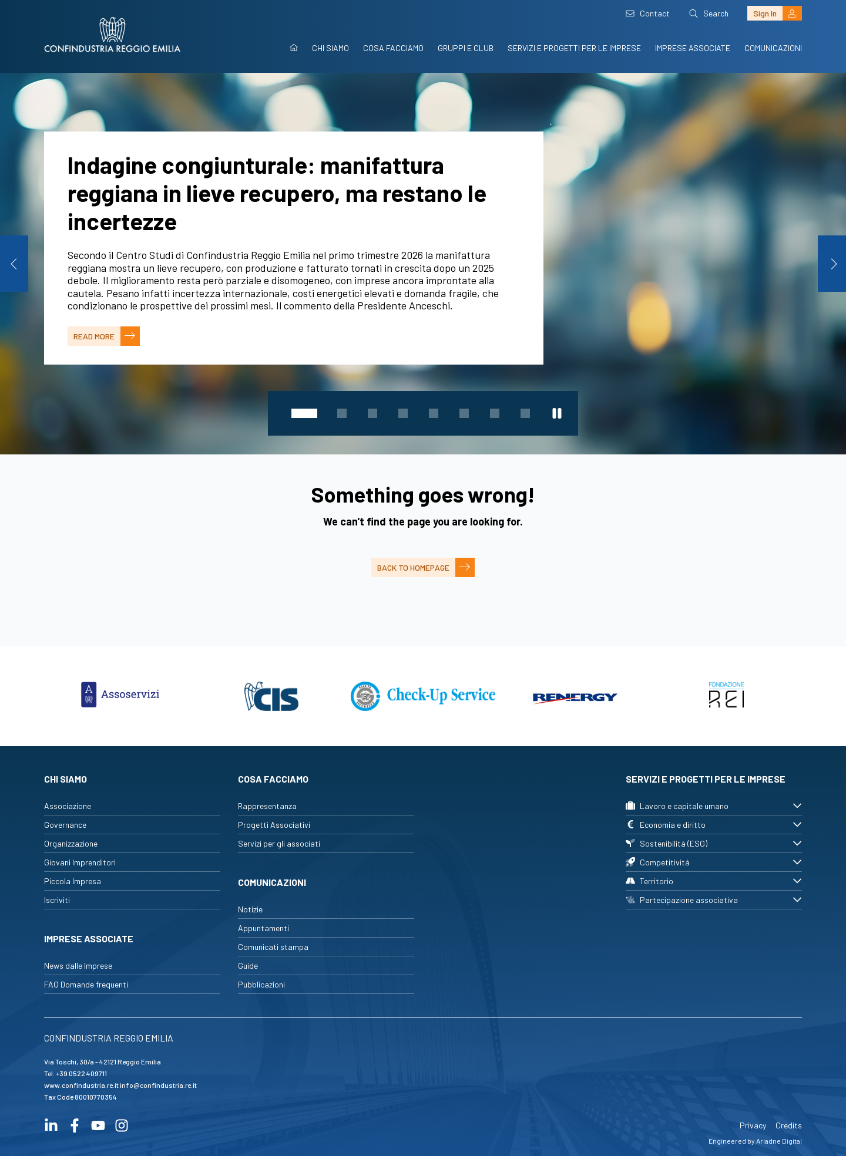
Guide (248, 965)
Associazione (67, 806)
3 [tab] (372, 413)
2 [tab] (342, 413)
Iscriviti (57, 900)
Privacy (753, 1125)
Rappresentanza (267, 806)
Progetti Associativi (274, 825)
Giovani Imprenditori (80, 862)
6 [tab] (464, 413)
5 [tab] (433, 413)
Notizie (250, 909)
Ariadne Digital (779, 1141)
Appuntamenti (263, 928)
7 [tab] (495, 413)
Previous (14, 263)
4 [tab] (403, 413)
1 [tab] (304, 413)
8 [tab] (525, 413)
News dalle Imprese (78, 965)
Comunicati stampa (273, 947)
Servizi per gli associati (279, 843)
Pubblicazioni (261, 984)
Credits (789, 1125)
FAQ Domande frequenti (86, 984)
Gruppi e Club (466, 48)
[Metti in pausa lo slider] (557, 413)
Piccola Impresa (72, 881)
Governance (65, 825)
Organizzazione (71, 843)
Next (832, 263)
